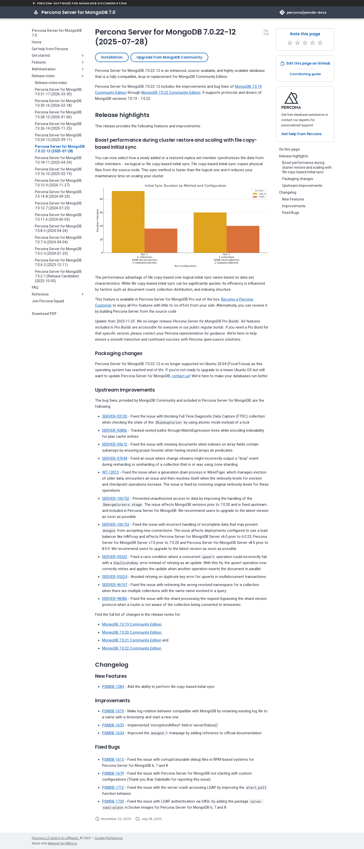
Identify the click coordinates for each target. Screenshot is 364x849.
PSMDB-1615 (113, 759)
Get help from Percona (301, 134)
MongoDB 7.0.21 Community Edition (131, 640)
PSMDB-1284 (113, 686)
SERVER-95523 (114, 556)
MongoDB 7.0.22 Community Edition (170, 92)
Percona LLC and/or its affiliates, (56, 838)
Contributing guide (305, 74)
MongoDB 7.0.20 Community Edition (131, 632)
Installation (112, 57)
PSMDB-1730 (113, 801)
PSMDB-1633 (113, 725)
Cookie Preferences (109, 838)
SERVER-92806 (114, 430)
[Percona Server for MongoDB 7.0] (36, 12)
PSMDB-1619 (113, 711)
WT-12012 (110, 472)
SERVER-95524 (114, 576)
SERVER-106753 (115, 524)
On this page (289, 149)
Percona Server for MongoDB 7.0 (57, 32)
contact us (181, 376)
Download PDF (44, 314)
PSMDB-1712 (113, 787)
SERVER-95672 (114, 444)
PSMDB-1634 (113, 733)
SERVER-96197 (114, 584)
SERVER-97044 (114, 458)
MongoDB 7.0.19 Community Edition (131, 624)
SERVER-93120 (114, 416)
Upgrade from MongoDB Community (169, 57)
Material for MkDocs (62, 843)
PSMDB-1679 (113, 773)
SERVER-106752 (115, 498)
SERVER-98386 (114, 598)
